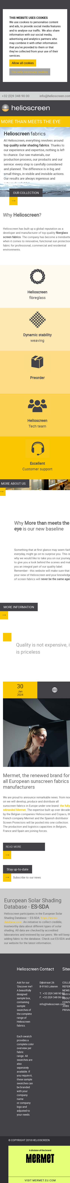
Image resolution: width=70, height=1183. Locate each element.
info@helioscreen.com (52, 1004)
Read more (13, 846)
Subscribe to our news (27, 877)
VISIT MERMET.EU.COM (40, 1180)
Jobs (65, 1006)
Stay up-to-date (17, 869)
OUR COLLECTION (26, 193)
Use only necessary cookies (30, 72)
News (65, 990)
